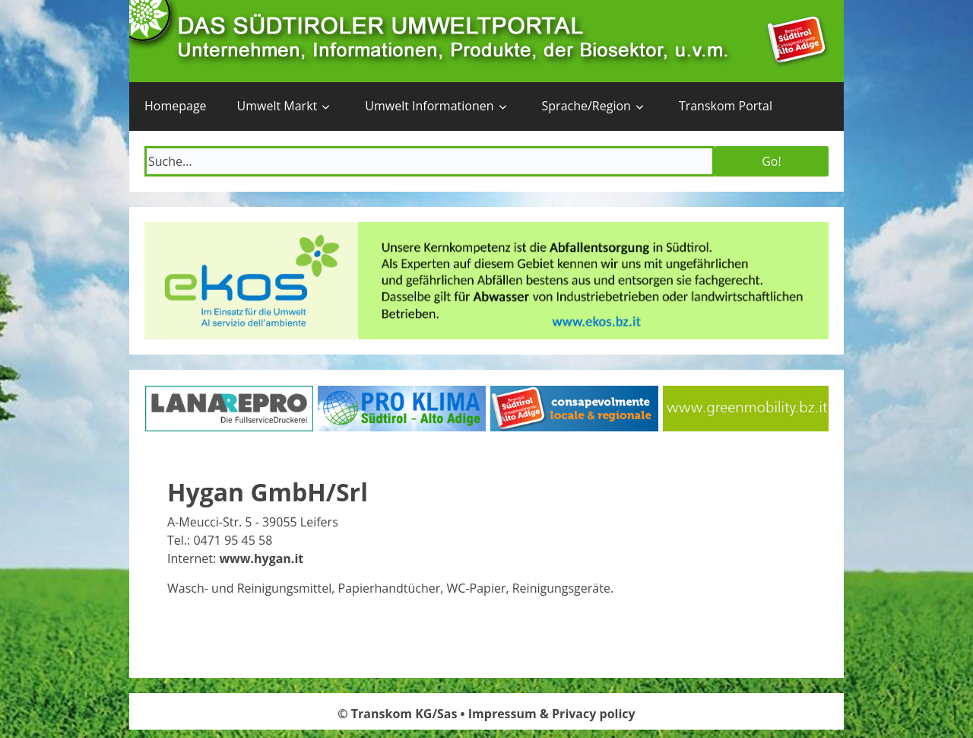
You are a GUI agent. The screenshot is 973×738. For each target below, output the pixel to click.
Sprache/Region (586, 105)
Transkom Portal (725, 105)
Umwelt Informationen (429, 105)
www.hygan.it (261, 558)
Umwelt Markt (277, 105)
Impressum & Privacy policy (551, 713)
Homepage (175, 105)
